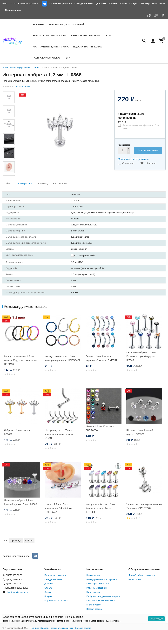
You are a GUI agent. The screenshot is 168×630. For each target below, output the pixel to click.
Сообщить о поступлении (133, 159)
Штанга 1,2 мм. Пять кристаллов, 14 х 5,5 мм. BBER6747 (59, 508)
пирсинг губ (15, 540)
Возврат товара (94, 609)
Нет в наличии (148, 150)
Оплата (48, 588)
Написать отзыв (22, 86)
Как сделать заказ (84, 3)
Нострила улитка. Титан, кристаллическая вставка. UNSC (59, 434)
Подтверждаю (156, 618)
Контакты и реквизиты (61, 3)
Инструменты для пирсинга (50, 46)
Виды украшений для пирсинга (102, 579)
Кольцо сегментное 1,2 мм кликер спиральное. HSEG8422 (62, 358)
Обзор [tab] (8, 183)
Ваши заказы (134, 579)
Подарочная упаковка (87, 46)
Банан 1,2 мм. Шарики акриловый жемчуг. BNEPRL (102, 358)
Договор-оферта (83, 628)
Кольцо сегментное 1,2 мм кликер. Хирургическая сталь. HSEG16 (21, 360)
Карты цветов (93, 592)
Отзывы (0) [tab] (42, 183)
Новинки (38, 24)
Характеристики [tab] (24, 183)
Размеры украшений (97, 588)
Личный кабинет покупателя (142, 575)
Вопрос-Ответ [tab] (60, 183)
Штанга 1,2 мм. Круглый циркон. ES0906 (139, 432)
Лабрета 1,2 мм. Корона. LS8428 (18, 432)
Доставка (49, 583)
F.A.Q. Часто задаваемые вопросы (103, 596)
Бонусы (134, 3)
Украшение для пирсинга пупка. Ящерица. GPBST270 (144, 506)
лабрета (29, 540)
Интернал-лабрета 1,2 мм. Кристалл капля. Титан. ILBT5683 (101, 508)
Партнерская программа (153, 3)
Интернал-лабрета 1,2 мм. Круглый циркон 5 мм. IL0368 (20, 502)
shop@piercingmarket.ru (29, 3)
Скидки (123, 3)
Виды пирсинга (94, 575)
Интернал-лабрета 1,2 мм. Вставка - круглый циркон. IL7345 (141, 356)
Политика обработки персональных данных (51, 628)
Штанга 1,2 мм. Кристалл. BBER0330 (100, 428)
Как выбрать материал (98, 583)
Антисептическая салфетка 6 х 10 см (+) (141, 127)
